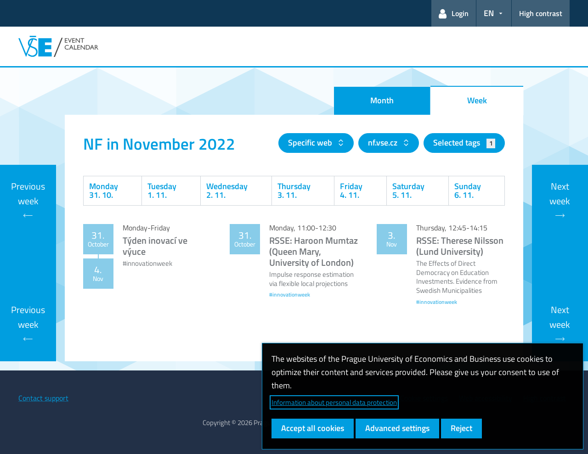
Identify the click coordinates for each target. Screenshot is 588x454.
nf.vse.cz (383, 142)
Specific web (311, 142)
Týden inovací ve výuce (155, 245)
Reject (461, 428)
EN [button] (489, 13)
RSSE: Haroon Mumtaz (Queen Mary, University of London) (313, 251)
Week (477, 100)
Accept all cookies (312, 428)
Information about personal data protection (334, 402)
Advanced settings (397, 428)
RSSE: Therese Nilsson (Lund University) (459, 245)
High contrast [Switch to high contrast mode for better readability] (540, 13)
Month (382, 100)
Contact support (43, 398)
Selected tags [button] (464, 142)
